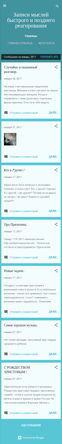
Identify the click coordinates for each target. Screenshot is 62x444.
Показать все (49, 56)
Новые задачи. (14, 271)
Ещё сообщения (31, 425)
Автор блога (46, 43)
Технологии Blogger (31, 437)
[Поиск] (57, 7)
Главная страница (20, 43)
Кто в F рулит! (14, 170)
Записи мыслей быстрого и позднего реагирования (31, 20)
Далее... (53, 112)
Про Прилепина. (15, 224)
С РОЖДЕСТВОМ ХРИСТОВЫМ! (17, 369)
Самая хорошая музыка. (21, 325)
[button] (56, 67)
